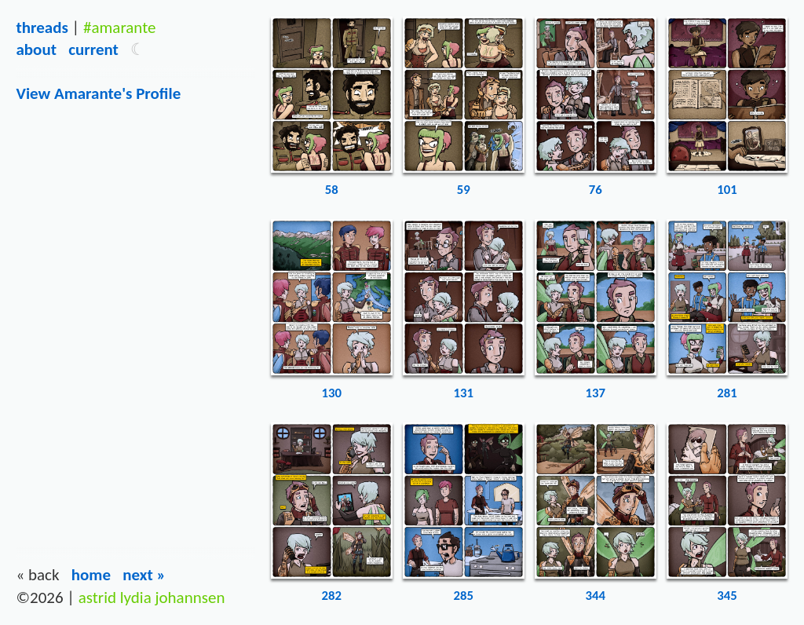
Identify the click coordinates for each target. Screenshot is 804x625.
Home (91, 575)
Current (93, 49)
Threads (42, 27)
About (36, 49)
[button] (137, 49)
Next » (144, 575)
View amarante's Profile (98, 93)
